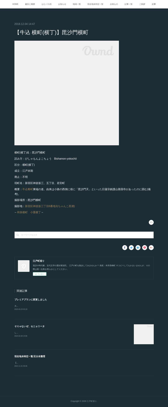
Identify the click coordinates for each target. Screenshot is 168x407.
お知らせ (62, 4)
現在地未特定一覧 (95, 4)
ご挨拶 (142, 4)
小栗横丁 (35, 212)
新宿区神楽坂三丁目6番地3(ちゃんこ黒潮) (50, 206)
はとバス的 (47, 4)
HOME (15, 4)
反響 (154, 4)
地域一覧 (77, 4)
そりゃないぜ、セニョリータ (29, 326)
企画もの (114, 4)
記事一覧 (129, 4)
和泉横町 (22, 212)
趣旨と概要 (30, 4)
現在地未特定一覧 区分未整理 (29, 356)
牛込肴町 (27, 189)
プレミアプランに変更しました (30, 299)
